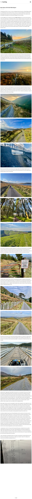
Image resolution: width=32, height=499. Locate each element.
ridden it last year (18, 17)
